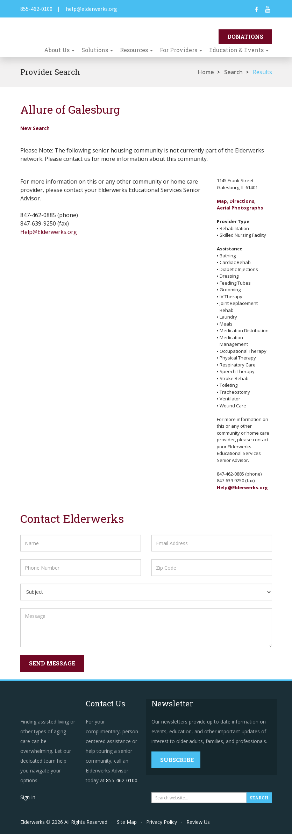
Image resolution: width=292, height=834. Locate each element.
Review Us (198, 822)
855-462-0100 (36, 8)
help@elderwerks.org (91, 8)
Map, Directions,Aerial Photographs (240, 204)
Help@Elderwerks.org (48, 232)
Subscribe (177, 759)
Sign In (27, 797)
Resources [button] (136, 50)
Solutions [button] (97, 50)
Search (233, 72)
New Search (35, 128)
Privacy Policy (161, 822)
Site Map (127, 822)
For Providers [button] (181, 50)
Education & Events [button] (239, 50)
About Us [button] (59, 50)
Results (262, 72)
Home (206, 72)
